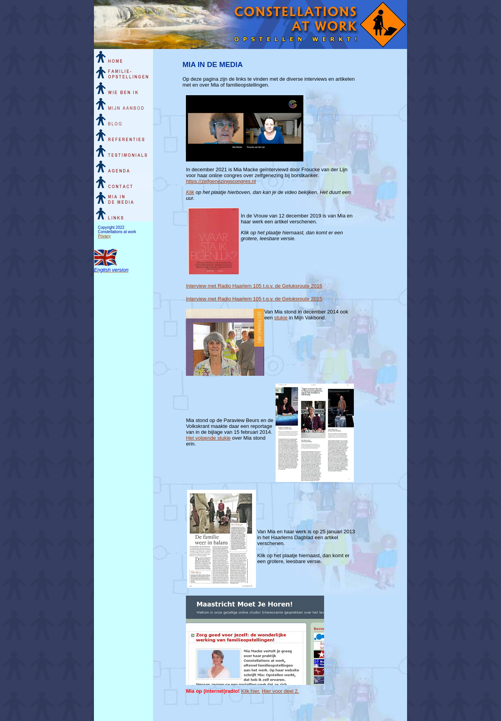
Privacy (104, 236)
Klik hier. (250, 691)
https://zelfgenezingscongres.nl (221, 181)
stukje (280, 318)
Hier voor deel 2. (280, 691)
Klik (190, 192)
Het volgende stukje (208, 438)
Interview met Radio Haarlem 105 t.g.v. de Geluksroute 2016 (254, 286)
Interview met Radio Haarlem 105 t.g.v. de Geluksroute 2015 (254, 299)
